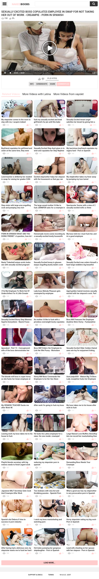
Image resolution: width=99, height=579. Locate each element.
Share (52, 84)
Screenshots (41, 84)
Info (31, 84)
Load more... (49, 563)
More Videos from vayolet (68, 94)
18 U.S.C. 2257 (65, 575)
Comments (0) (63, 84)
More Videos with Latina (36, 94)
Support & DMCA (35, 575)
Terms (51, 575)
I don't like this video (42, 79)
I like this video (39, 79)
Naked (21, 4)
